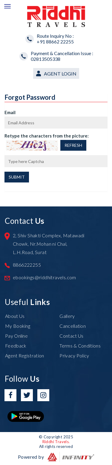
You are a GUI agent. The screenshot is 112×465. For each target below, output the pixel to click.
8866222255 (27, 265)
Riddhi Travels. (56, 441)
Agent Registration (24, 355)
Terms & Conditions (79, 345)
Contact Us (71, 336)
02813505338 (45, 59)
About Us (14, 316)
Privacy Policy (74, 355)
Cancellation (72, 326)
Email (10, 112)
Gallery (67, 316)
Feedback (15, 345)
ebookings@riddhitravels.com (44, 277)
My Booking (17, 326)
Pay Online (16, 336)
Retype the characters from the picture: (46, 135)
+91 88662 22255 (55, 41)
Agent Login (60, 73)
